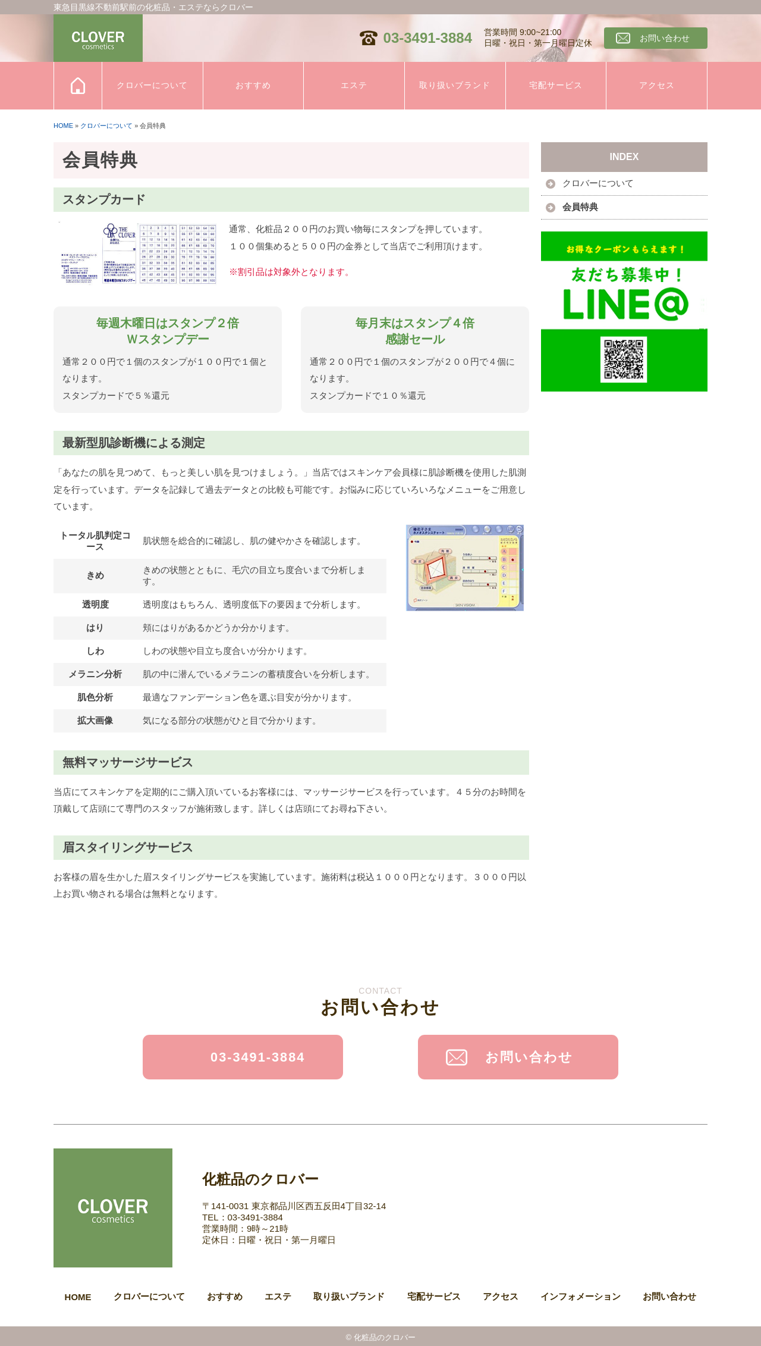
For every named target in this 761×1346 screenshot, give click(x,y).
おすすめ (253, 85)
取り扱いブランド (454, 85)
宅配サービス (556, 85)
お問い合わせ (665, 38)
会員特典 (580, 207)
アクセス (657, 85)
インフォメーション (580, 1293)
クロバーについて (152, 85)
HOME (63, 125)
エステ (354, 85)
